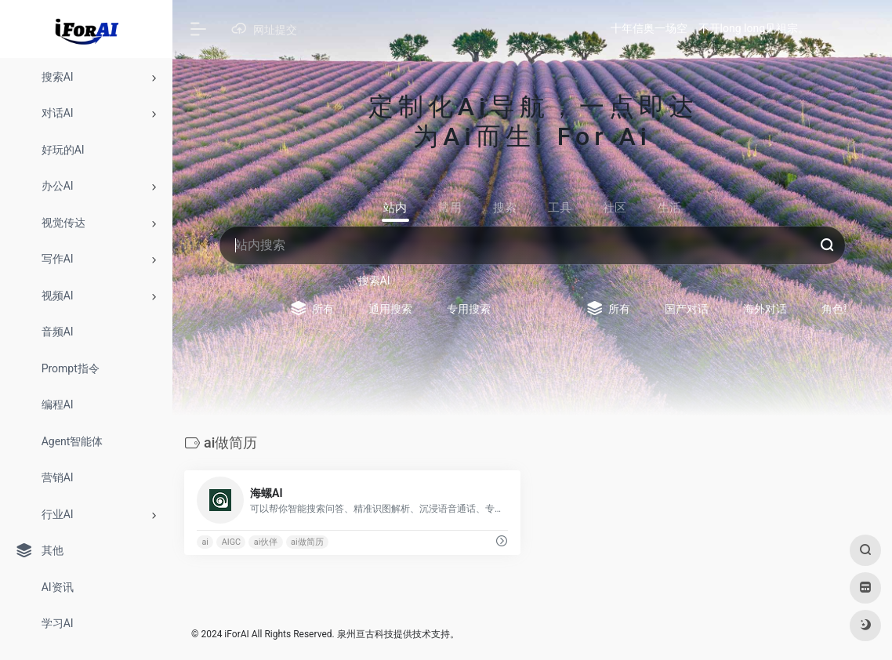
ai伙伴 (266, 542)
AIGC (231, 542)
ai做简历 (307, 542)
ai (204, 542)
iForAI (236, 634)
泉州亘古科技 (365, 634)
